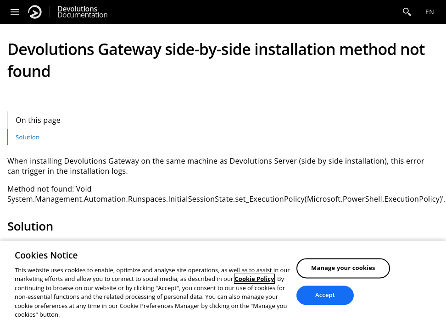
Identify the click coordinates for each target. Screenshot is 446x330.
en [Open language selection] (429, 11)
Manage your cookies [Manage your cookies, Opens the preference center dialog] (343, 268)
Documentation (82, 12)
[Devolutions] (35, 12)
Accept (325, 295)
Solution (27, 137)
